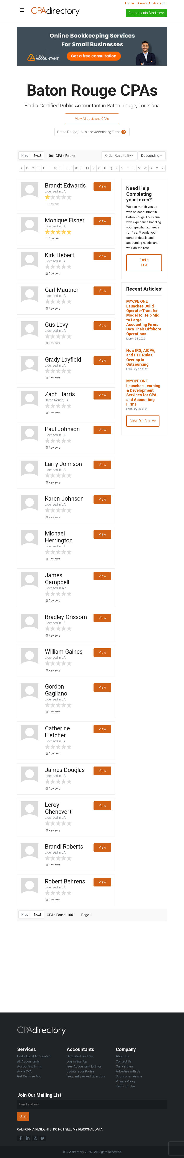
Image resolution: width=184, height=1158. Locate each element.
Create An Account (151, 3)
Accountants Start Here (146, 13)
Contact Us (123, 1061)
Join (23, 1116)
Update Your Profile (80, 1071)
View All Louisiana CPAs (92, 119)
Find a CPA (144, 280)
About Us (122, 1056)
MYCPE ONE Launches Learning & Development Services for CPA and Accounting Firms (143, 431)
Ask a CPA (24, 1071)
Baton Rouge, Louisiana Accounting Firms (92, 133)
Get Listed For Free (80, 1056)
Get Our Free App (29, 1076)
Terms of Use (125, 1086)
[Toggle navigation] (22, 10)
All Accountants (28, 1061)
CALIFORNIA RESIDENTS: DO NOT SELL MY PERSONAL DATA (60, 1129)
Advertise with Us (128, 1071)
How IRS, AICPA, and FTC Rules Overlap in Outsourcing (142, 391)
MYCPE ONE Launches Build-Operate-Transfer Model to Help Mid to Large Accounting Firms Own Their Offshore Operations (144, 346)
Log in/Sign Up (77, 1061)
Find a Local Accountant (34, 1056)
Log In (129, 3)
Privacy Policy (125, 1081)
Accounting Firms (29, 1066)
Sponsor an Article (129, 1076)
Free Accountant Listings (84, 1066)
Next (37, 156)
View (102, 187)
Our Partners (125, 1066)
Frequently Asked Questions (86, 1076)
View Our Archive (143, 463)
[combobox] (119, 156)
